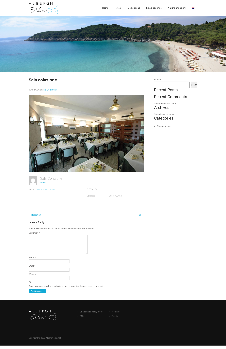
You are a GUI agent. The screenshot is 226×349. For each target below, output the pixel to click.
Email (32, 269)
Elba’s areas (134, 8)
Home (105, 8)
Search (157, 79)
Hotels (118, 8)
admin (43, 182)
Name (32, 261)
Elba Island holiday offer (91, 315)
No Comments (51, 89)
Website (32, 277)
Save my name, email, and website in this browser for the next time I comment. (66, 289)
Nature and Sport (176, 8)
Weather (115, 315)
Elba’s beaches (154, 8)
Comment (34, 233)
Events (115, 319)
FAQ (82, 319)
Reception (35, 215)
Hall (141, 215)
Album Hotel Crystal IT (46, 189)
